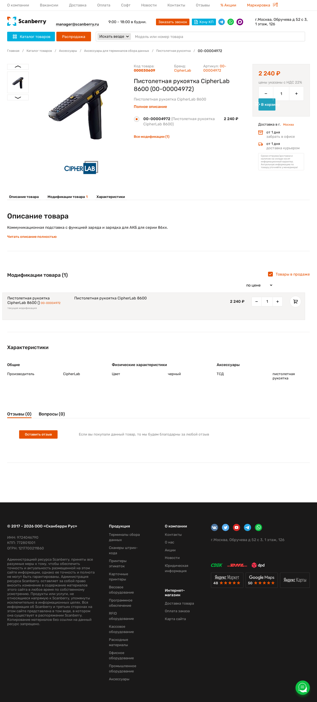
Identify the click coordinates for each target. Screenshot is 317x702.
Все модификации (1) (153, 136)
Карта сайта (169, 619)
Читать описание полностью (34, 241)
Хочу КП (204, 22)
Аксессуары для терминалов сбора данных (129, 51)
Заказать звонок (172, 22)
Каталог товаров (42, 51)
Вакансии (49, 5)
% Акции (228, 5)
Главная (14, 51)
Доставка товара (173, 603)
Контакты (176, 5)
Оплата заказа (171, 611)
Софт (125, 5)
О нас (164, 542)
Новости (149, 5)
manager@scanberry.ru (77, 24)
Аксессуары (74, 51)
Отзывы (203, 5)
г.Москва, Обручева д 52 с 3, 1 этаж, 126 (281, 21)
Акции (164, 550)
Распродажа (73, 36)
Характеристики (108, 197)
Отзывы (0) (20, 423)
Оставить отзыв (39, 444)
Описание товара (23, 197)
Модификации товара (66, 197)
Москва (289, 132)
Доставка (77, 5)
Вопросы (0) (61, 423)
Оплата (103, 5)
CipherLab (182, 70)
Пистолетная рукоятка (193, 51)
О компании (18, 5)
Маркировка (262, 5)
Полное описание (150, 107)
